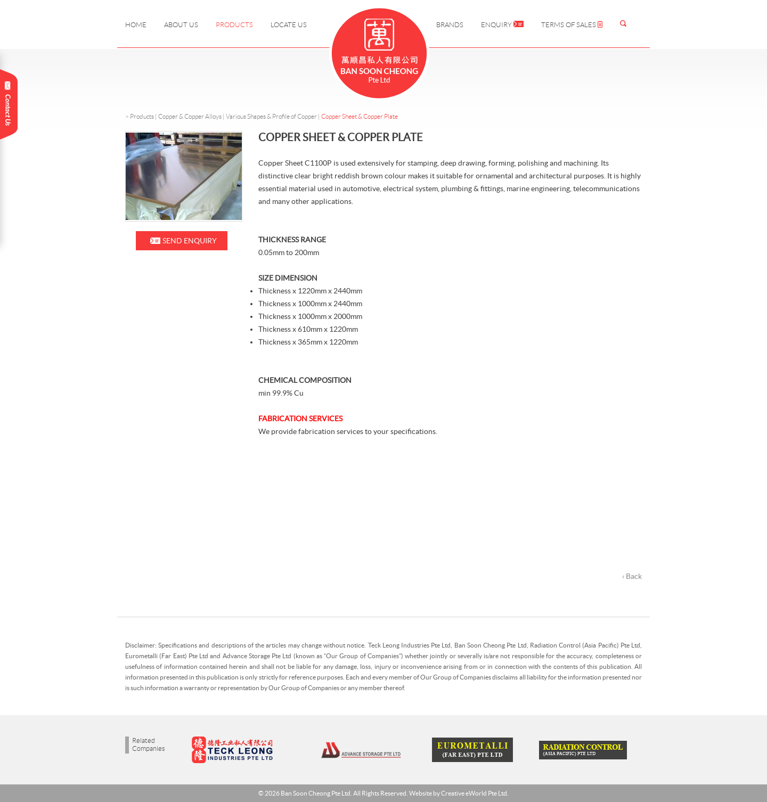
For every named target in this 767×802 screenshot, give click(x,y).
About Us (181, 25)
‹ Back (632, 576)
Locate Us (289, 25)
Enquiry (502, 25)
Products (234, 25)
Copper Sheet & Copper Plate (359, 116)
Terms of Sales (571, 25)
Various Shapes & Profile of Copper (271, 116)
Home (135, 25)
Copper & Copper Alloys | (192, 116)
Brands (449, 25)
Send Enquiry (189, 240)
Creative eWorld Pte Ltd (474, 793)
